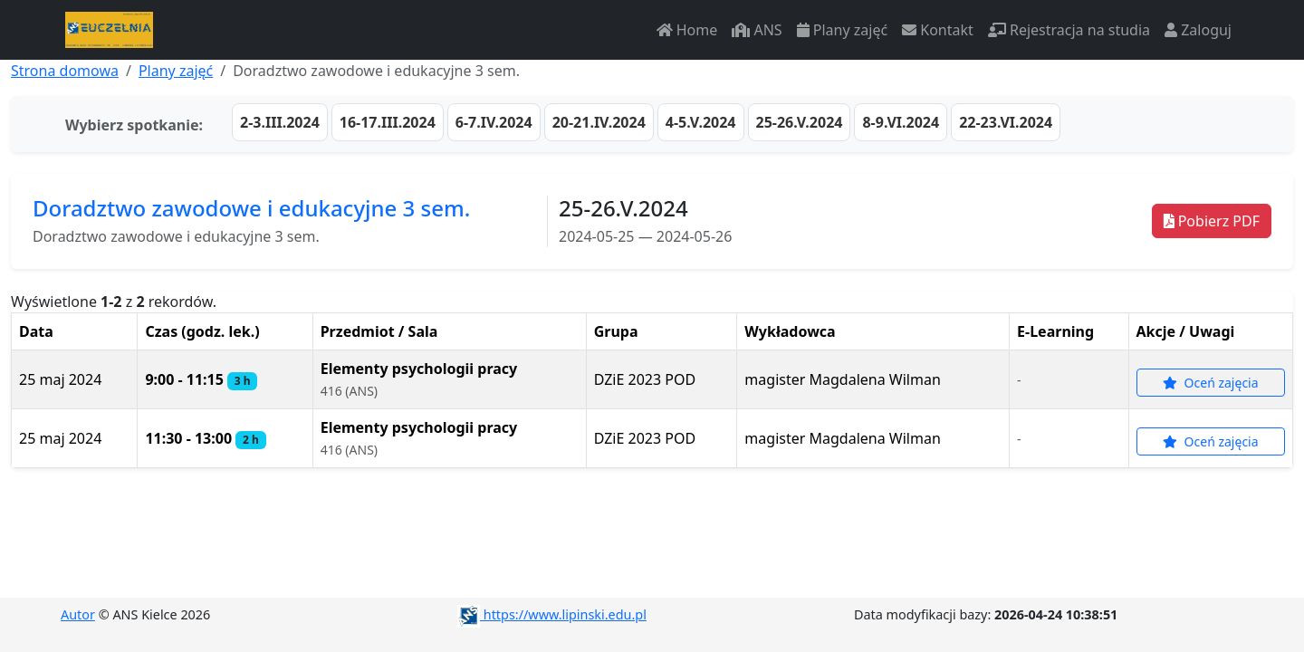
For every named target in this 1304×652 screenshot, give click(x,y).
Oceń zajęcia (1211, 382)
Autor (78, 614)
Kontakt (937, 30)
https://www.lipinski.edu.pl (552, 614)
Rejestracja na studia (1069, 30)
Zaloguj (1198, 30)
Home (687, 30)
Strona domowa (65, 71)
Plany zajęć (842, 30)
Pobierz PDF (1212, 221)
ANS (756, 30)
